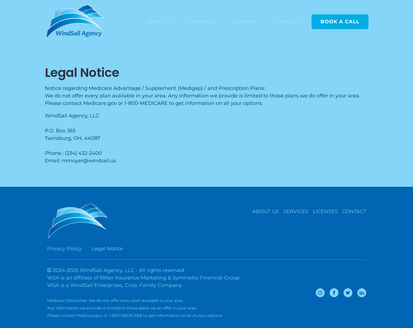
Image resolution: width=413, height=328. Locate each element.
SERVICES (203, 21)
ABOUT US (160, 21)
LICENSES (245, 21)
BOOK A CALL (340, 22)
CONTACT (288, 21)
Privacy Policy (64, 249)
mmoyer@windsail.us (89, 161)
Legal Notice (107, 249)
